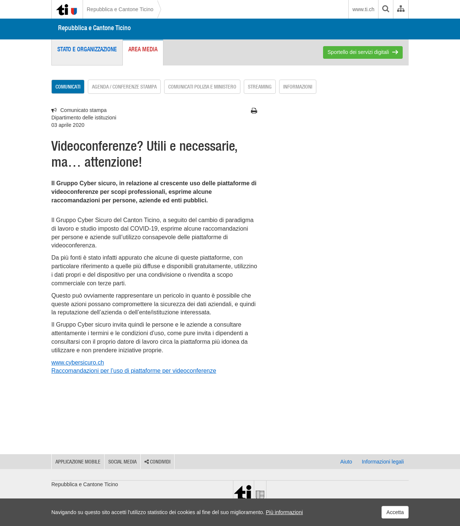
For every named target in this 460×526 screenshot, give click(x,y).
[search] (385, 9)
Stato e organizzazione (87, 49)
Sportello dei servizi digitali (358, 52)
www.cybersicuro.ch (77, 362)
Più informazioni (284, 512)
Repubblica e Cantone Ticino (120, 9)
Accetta (395, 512)
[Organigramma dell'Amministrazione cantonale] (400, 9)
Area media (142, 49)
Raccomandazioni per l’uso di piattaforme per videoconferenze (133, 371)
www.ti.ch (363, 9)
